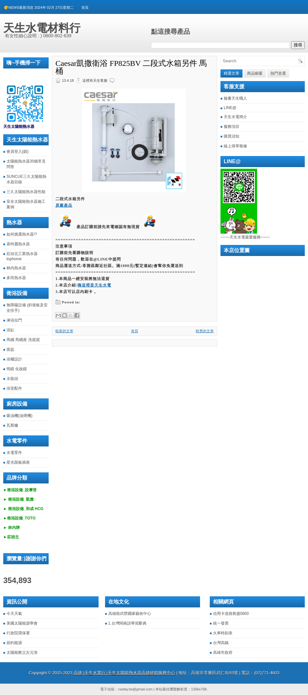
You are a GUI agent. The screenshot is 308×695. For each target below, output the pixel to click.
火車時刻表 (222, 633)
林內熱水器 (16, 268)
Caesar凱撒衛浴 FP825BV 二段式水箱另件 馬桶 (131, 67)
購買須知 (231, 136)
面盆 (10, 349)
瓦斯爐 (12, 425)
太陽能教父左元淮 (22, 652)
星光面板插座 (18, 462)
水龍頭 (12, 378)
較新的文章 (64, 331)
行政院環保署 (18, 633)
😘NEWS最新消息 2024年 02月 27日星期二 (39, 7)
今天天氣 (14, 613)
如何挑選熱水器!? (21, 234)
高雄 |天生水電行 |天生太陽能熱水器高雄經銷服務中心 (124, 672)
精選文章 (231, 73)
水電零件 (14, 452)
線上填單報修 (235, 146)
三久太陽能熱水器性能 (25, 191)
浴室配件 (14, 388)
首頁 (85, 7)
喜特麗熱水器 (18, 244)
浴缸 (10, 330)
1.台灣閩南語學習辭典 (127, 623)
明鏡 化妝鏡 (16, 369)
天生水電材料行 (41, 28)
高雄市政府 (222, 652)
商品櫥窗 (255, 73)
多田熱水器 (16, 277)
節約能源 (14, 642)
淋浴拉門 (14, 320)
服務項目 (231, 126)
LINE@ (230, 107)
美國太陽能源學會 (22, 623)
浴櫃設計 (14, 359)
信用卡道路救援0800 (231, 613)
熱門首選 (278, 73)
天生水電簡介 (235, 117)
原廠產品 (63, 205)
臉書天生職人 (235, 98)
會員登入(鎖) (17, 151)
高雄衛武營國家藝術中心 (129, 613)
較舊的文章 (205, 331)
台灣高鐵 (221, 642)
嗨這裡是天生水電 (94, 285)
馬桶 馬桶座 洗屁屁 (23, 339)
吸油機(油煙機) (19, 415)
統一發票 (221, 623)
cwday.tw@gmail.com (135, 689)
